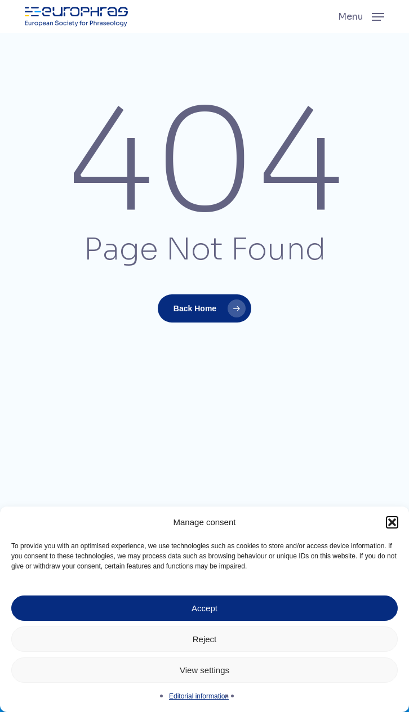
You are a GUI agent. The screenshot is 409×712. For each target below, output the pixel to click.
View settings (204, 670)
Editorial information (199, 696)
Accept (204, 608)
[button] (392, 522)
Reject (205, 639)
